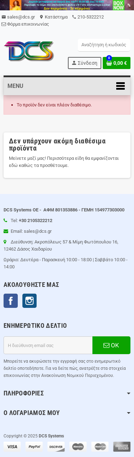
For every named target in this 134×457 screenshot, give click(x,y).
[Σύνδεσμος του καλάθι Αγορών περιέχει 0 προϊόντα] (116, 63)
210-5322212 (88, 17)
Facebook (11, 301)
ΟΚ (111, 345)
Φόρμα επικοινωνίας (25, 24)
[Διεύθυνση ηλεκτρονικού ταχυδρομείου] (48, 345)
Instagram (29, 301)
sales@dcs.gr (18, 17)
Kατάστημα (53, 17)
